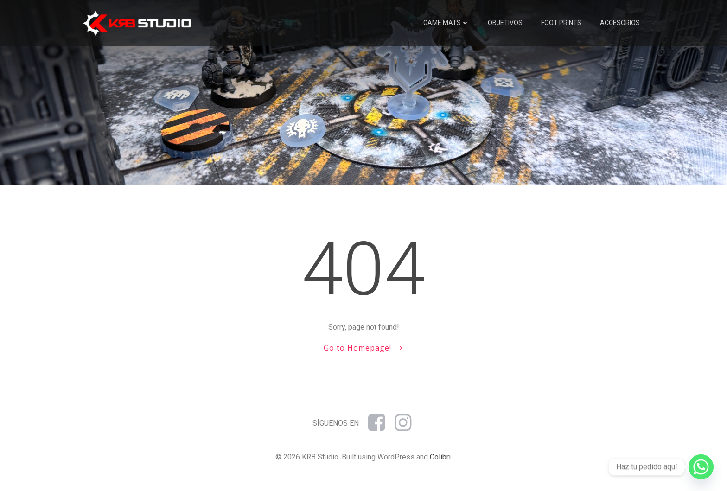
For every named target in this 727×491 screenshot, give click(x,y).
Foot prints (561, 22)
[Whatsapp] (701, 466)
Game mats (446, 22)
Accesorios (620, 22)
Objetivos (505, 22)
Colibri (440, 457)
